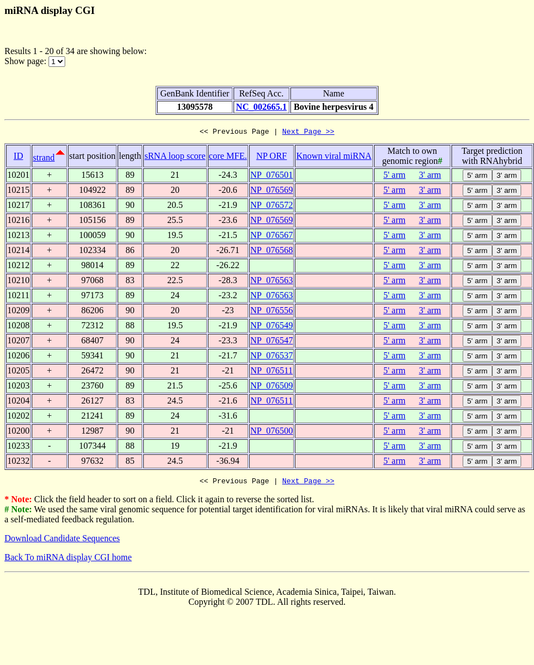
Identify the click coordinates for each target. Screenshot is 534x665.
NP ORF (271, 157)
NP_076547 (271, 342)
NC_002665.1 (261, 106)
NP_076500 (271, 432)
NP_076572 (271, 206)
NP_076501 (271, 176)
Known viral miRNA (333, 157)
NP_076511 (271, 372)
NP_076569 (271, 191)
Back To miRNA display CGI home (68, 560)
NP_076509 (271, 387)
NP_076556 (271, 312)
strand (44, 159)
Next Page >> (308, 133)
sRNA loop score (174, 157)
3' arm (430, 176)
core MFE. (228, 157)
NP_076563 (271, 282)
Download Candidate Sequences (62, 541)
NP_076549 (271, 327)
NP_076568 (271, 251)
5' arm (394, 176)
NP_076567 (271, 236)
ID (18, 157)
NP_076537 (271, 357)
